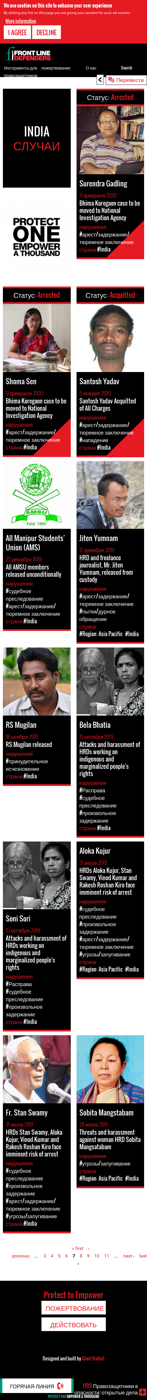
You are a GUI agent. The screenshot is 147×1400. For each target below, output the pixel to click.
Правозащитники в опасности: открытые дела (106, 1389)
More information (21, 20)
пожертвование (55, 68)
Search (126, 68)
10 (96, 1256)
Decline (47, 32)
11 (106, 1256)
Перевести (130, 79)
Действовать (73, 1324)
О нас (91, 68)
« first (77, 1248)
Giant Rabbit (93, 1358)
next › (129, 1256)
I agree (17, 32)
